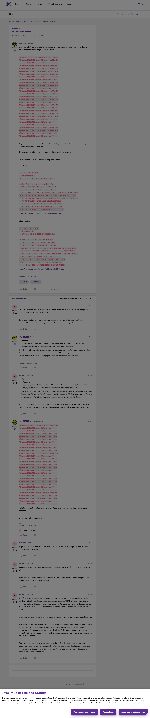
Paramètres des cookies (84, 713)
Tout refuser (108, 713)
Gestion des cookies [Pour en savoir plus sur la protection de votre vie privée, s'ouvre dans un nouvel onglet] (122, 704)
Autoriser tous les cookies (133, 713)
